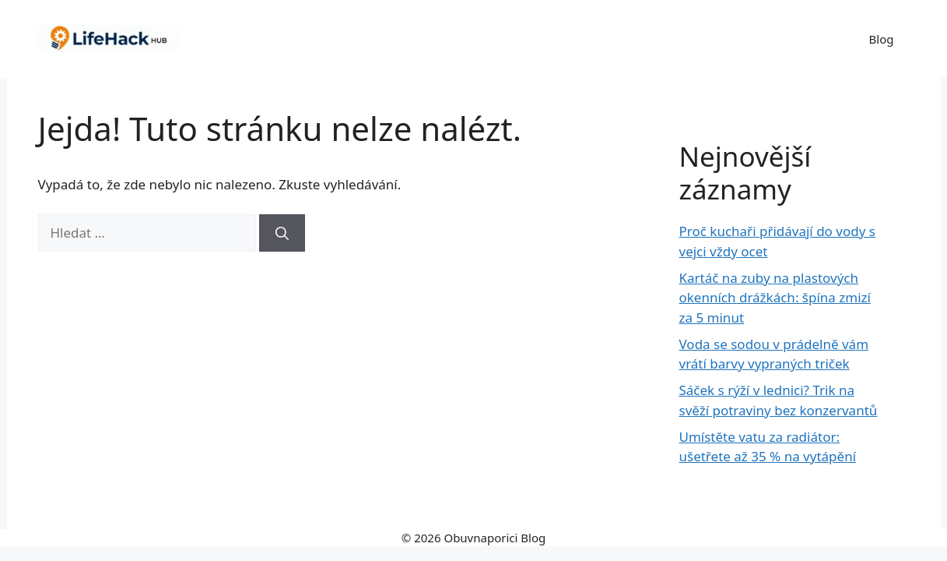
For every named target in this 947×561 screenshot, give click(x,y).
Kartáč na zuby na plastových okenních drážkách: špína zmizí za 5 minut (775, 297)
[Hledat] (282, 233)
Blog (881, 39)
